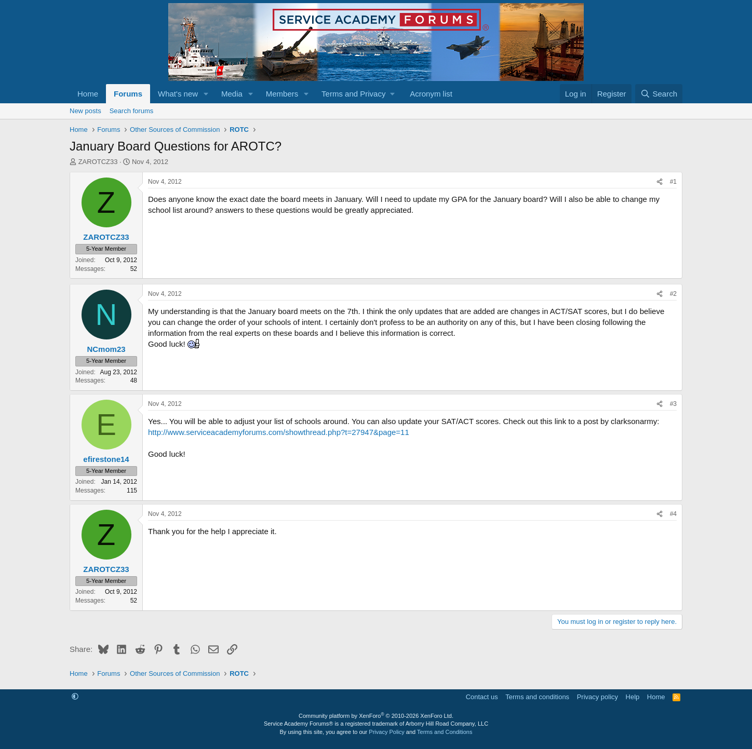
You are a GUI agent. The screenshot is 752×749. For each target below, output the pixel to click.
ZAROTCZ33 (98, 162)
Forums (128, 93)
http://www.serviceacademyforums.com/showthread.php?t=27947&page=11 (278, 432)
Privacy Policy (386, 732)
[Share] (659, 182)
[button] (206, 93)
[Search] (658, 93)
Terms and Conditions (444, 732)
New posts (85, 111)
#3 (673, 403)
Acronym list (431, 93)
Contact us (482, 697)
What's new (178, 93)
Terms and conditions (537, 697)
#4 (673, 514)
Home (87, 93)
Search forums (132, 111)
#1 (673, 181)
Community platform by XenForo (376, 716)
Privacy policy (597, 697)
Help (633, 697)
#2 (673, 293)
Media (232, 93)
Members (282, 93)
